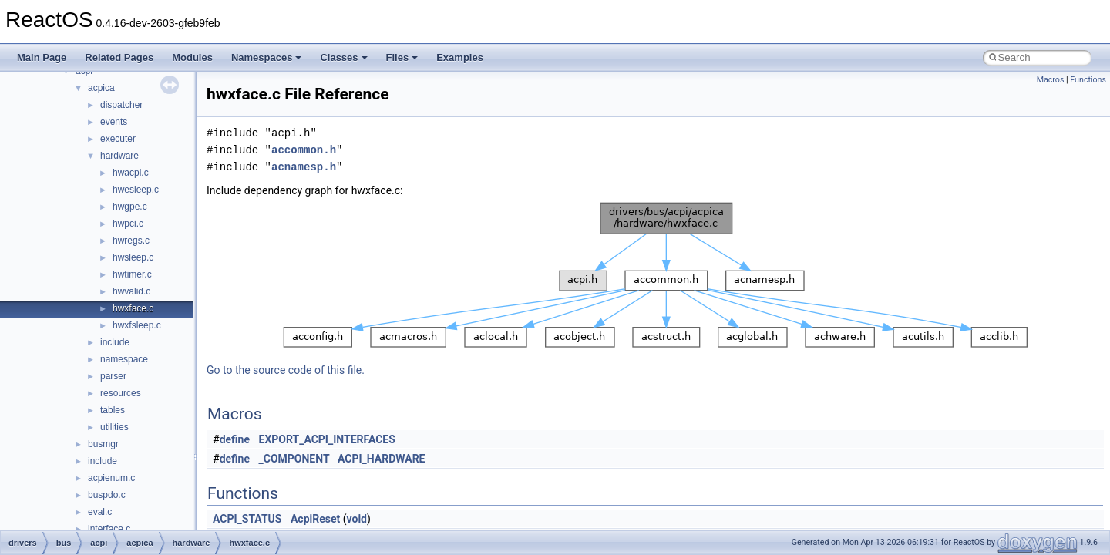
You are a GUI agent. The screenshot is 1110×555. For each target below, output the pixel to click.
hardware (119, 155)
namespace (124, 359)
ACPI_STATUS (247, 519)
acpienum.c (111, 478)
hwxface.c (133, 308)
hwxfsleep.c (137, 325)
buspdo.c (107, 494)
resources (120, 393)
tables (112, 410)
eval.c (100, 511)
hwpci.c (128, 223)
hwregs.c (131, 240)
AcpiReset (315, 519)
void (357, 519)
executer (118, 138)
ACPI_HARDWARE (381, 458)
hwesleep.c (136, 189)
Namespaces (266, 57)
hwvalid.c (131, 291)
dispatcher (121, 104)
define (235, 439)
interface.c (109, 528)
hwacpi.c (131, 172)
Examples (459, 57)
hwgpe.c (130, 206)
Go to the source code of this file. (286, 370)
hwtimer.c (132, 274)
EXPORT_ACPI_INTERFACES (327, 439)
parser (113, 376)
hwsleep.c (133, 257)
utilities (114, 427)
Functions (1088, 80)
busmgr (103, 444)
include (115, 342)
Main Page (41, 57)
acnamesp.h (303, 167)
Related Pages (119, 57)
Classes (343, 57)
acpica (101, 87)
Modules (192, 57)
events (113, 121)
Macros (1051, 80)
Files (402, 57)
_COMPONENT (294, 458)
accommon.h (303, 150)
